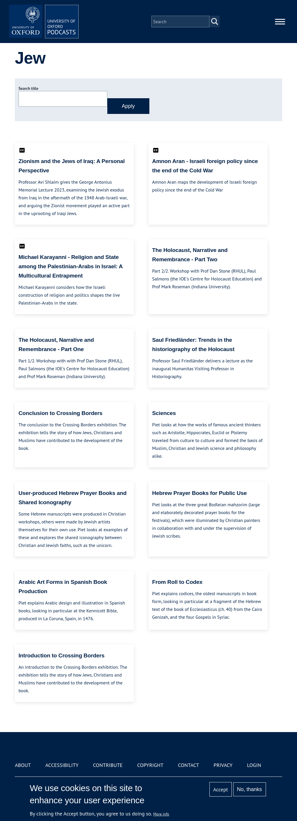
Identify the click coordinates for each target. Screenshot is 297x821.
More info (161, 814)
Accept (220, 789)
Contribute (108, 765)
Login (254, 765)
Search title (28, 88)
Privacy (222, 765)
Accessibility (61, 765)
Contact (188, 765)
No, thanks (249, 789)
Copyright (150, 765)
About (23, 765)
